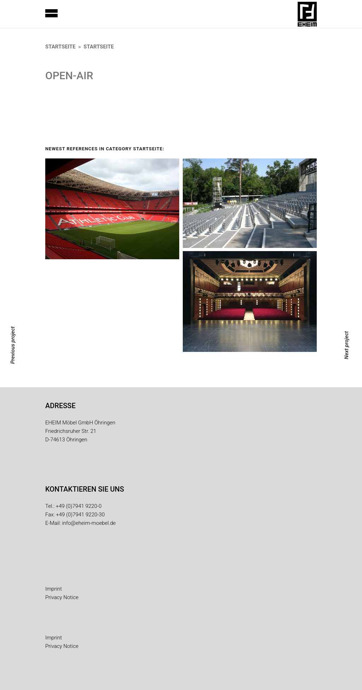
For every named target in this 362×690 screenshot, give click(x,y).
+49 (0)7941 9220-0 (79, 506)
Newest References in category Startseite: (104, 148)
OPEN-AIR (69, 75)
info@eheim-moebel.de (89, 523)
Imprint (53, 589)
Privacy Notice (61, 597)
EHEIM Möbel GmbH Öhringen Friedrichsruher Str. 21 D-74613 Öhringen (80, 431)
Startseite (60, 47)
